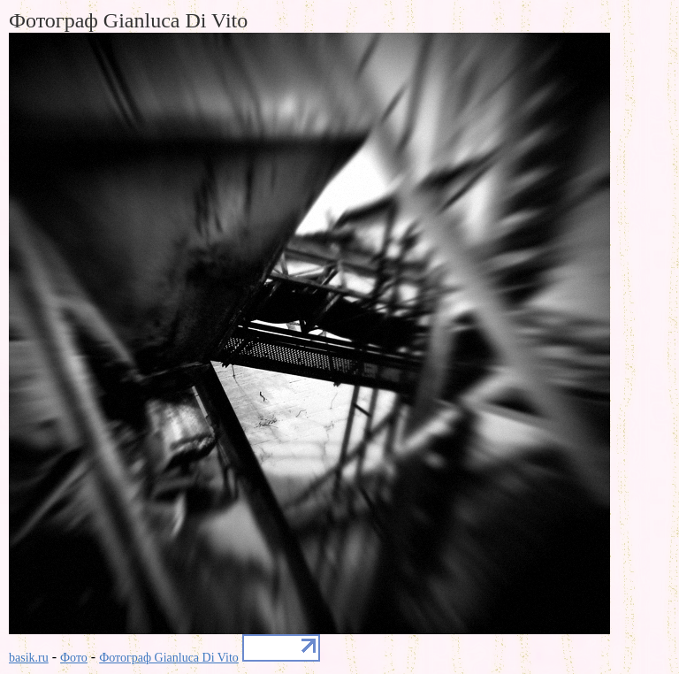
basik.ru (29, 657)
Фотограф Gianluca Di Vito (169, 657)
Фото (74, 657)
